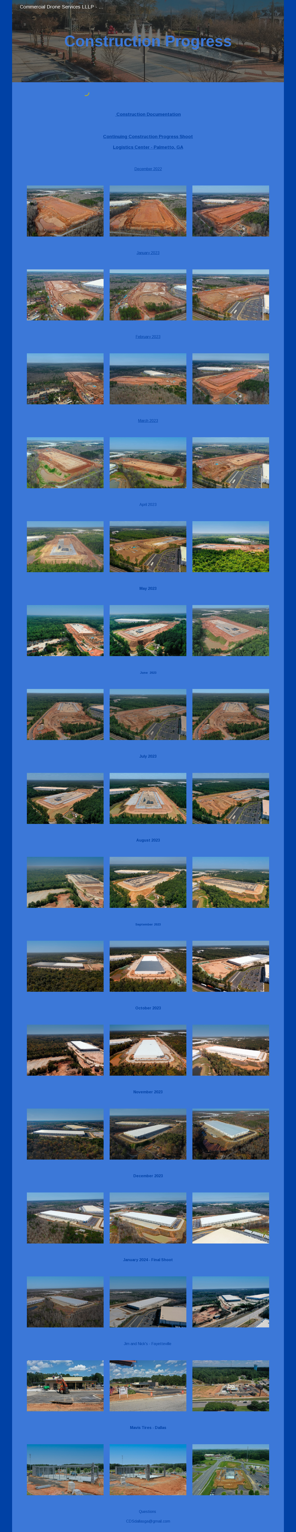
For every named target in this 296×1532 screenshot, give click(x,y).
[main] (148, 41)
